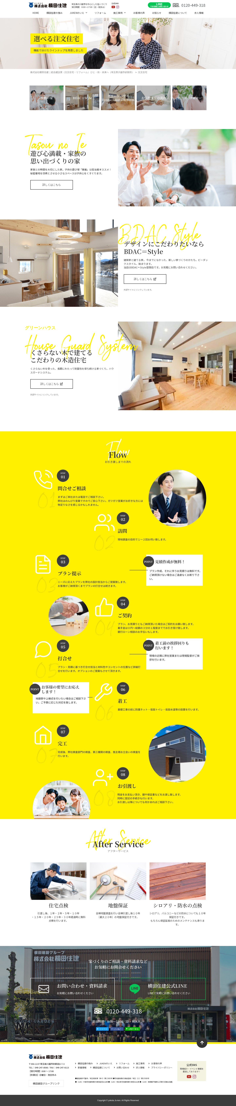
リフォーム (100, 12)
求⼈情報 (199, 12)
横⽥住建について (178, 12)
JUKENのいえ (78, 12)
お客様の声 (139, 12)
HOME (35, 12)
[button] (46, 1083)
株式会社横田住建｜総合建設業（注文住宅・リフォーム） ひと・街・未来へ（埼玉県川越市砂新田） (82, 72)
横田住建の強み (54, 12)
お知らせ (156, 12)
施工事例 (119, 12)
